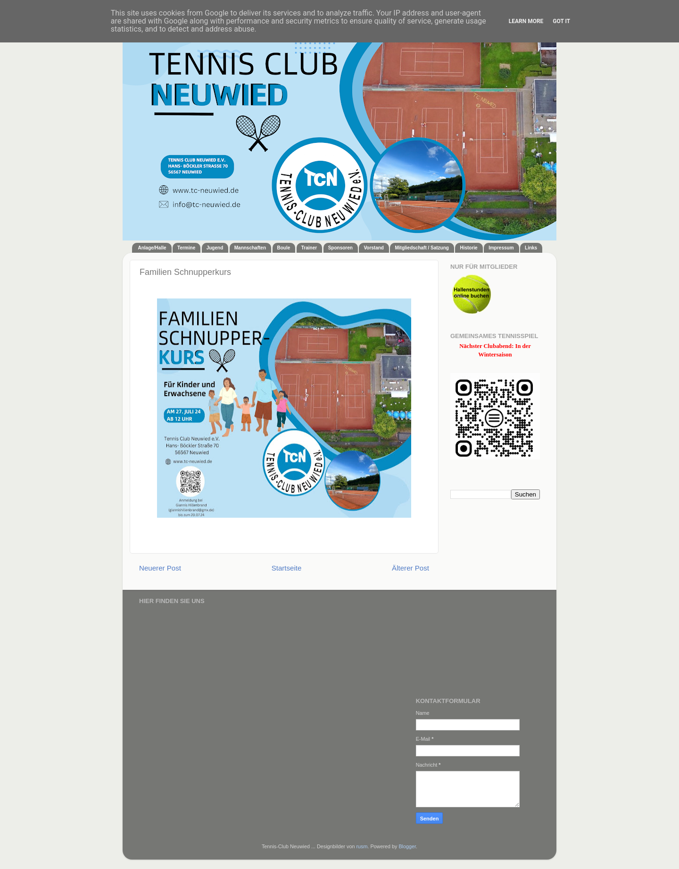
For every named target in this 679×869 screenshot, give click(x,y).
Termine (186, 247)
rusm (361, 846)
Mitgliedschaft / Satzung (421, 247)
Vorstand (374, 247)
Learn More (526, 21)
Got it (561, 21)
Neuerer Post (160, 568)
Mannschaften (250, 247)
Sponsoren (340, 247)
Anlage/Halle (152, 247)
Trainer (309, 247)
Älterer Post (410, 568)
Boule (283, 247)
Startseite (287, 568)
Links (531, 247)
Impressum (501, 247)
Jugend (215, 247)
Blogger (407, 846)
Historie (468, 247)
